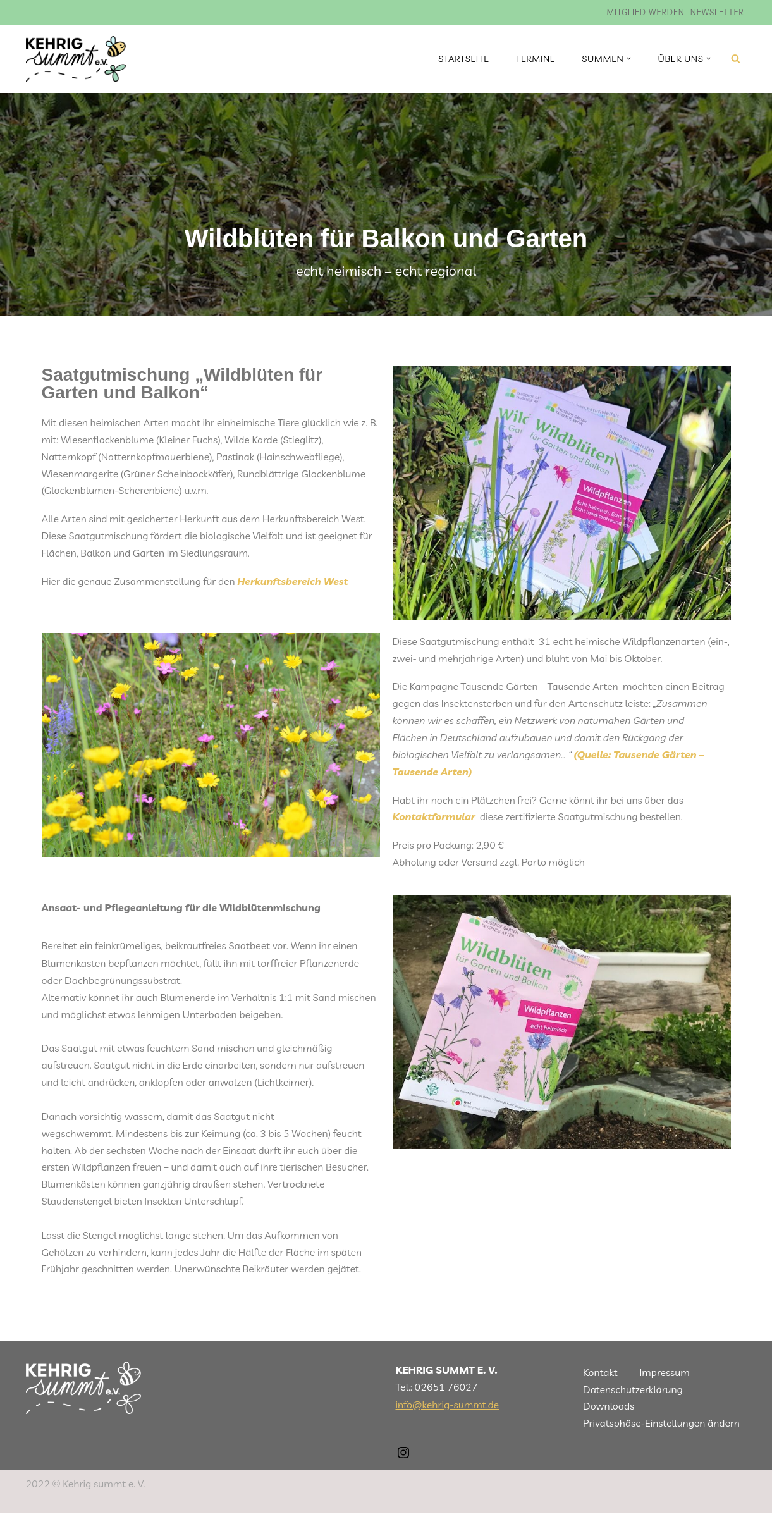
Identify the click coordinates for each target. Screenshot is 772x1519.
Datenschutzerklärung (633, 1395)
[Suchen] (735, 58)
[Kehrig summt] (76, 59)
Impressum (665, 1378)
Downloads (609, 1412)
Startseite (462, 59)
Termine (534, 59)
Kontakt (600, 1378)
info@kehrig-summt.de (447, 1411)
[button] (629, 58)
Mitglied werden (645, 12)
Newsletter (717, 12)
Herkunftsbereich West (294, 583)
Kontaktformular (434, 819)
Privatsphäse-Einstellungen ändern (662, 1429)
